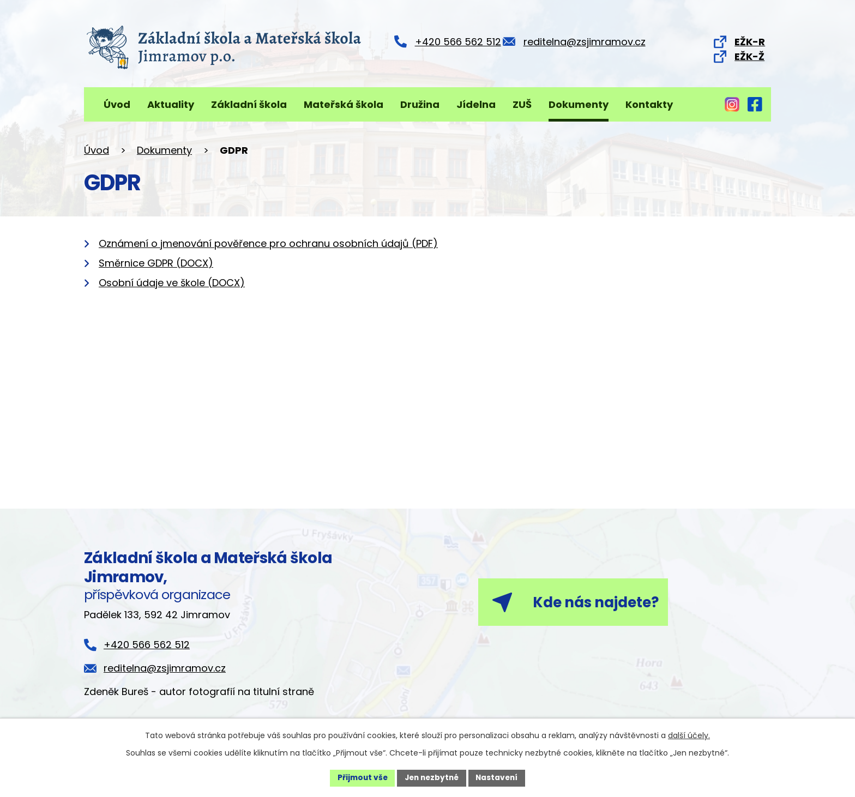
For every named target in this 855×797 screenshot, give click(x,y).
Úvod (117, 104)
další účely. (689, 734)
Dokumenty (579, 104)
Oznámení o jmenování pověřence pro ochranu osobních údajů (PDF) (268, 243)
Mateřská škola (343, 104)
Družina (419, 104)
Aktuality (170, 104)
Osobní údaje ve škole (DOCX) (172, 282)
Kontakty (649, 104)
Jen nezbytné (431, 777)
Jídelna (476, 104)
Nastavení (499, 777)
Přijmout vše (360, 777)
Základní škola (249, 104)
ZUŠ (522, 104)
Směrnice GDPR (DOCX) (156, 263)
